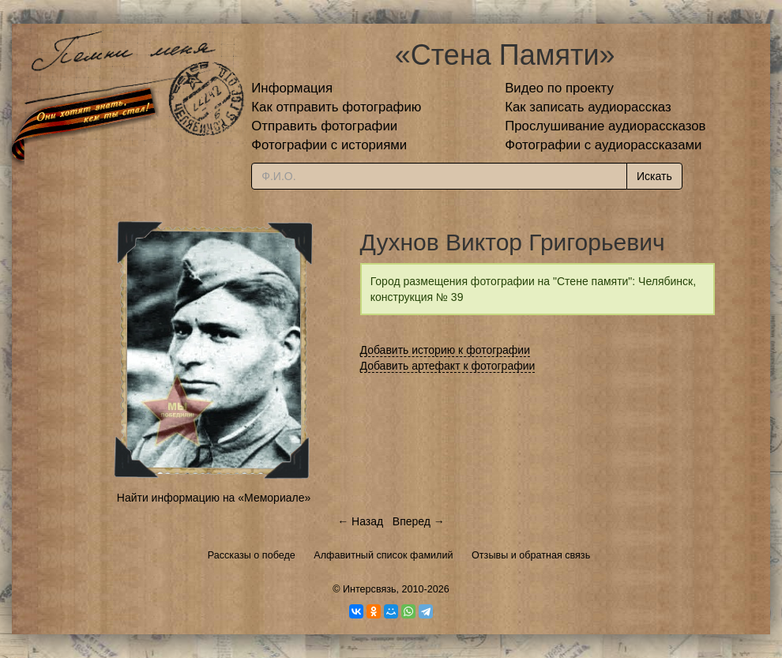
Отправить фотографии (324, 125)
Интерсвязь (370, 589)
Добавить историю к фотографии (445, 350)
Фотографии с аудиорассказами (603, 144)
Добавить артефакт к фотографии (448, 365)
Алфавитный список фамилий (383, 555)
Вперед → (419, 521)
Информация (292, 88)
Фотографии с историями (329, 144)
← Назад (360, 521)
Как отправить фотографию (336, 107)
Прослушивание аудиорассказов (605, 125)
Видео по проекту (559, 88)
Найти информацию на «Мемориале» (213, 497)
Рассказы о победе (251, 555)
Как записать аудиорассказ (588, 107)
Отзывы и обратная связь (531, 555)
